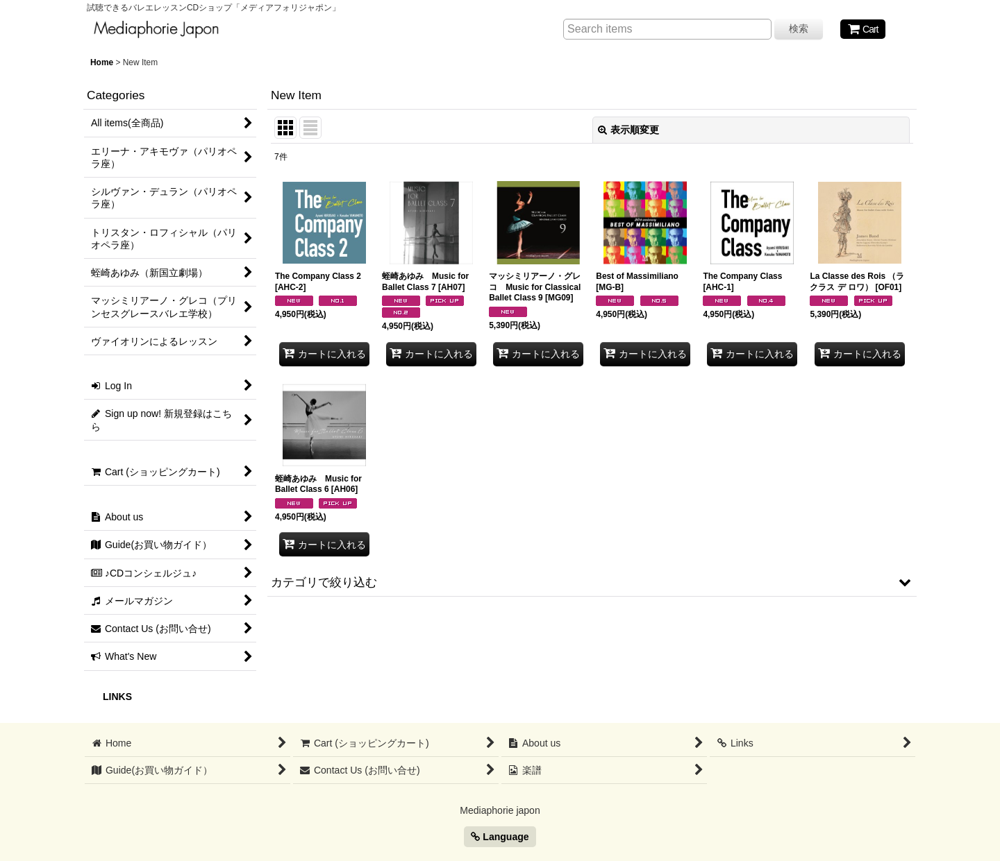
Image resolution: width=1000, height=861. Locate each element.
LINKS (117, 696)
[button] (592, 582)
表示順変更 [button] (628, 129)
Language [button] (499, 836)
